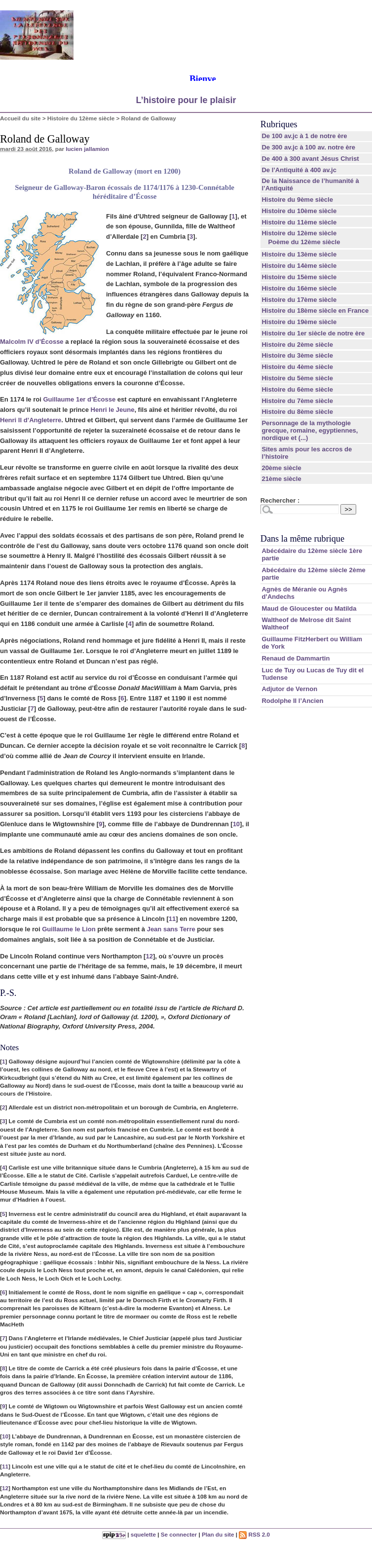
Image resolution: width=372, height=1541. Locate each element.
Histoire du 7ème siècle (297, 400)
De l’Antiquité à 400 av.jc (298, 170)
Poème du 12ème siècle (304, 242)
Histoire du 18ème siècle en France (315, 310)
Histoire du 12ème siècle (80, 118)
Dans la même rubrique (302, 539)
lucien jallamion (87, 149)
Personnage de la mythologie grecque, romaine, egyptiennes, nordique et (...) (309, 430)
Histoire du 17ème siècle (298, 299)
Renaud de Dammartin (295, 658)
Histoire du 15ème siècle (298, 277)
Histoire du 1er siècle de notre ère (313, 333)
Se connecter (179, 1534)
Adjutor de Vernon (289, 689)
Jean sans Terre (171, 929)
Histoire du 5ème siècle (297, 378)
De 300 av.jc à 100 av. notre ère (308, 147)
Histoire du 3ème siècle (297, 355)
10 (236, 824)
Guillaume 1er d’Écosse (79, 399)
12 (149, 956)
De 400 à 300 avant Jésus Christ (310, 158)
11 (172, 918)
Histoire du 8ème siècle (297, 411)
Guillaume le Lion (68, 929)
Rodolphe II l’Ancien (292, 700)
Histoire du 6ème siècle (297, 389)
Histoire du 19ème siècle (298, 322)
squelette (143, 1534)
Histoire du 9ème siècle (297, 199)
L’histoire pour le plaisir (186, 100)
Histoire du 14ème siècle (298, 265)
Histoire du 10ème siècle (298, 211)
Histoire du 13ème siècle (298, 254)
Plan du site (218, 1534)
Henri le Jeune (113, 409)
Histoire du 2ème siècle (297, 344)
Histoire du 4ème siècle (297, 366)
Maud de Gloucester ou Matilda (308, 608)
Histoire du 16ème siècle (298, 288)
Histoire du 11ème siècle (298, 222)
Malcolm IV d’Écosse (32, 341)
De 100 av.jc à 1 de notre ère (304, 136)
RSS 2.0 (254, 1534)
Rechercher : (279, 500)
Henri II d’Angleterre (30, 420)
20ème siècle (281, 468)
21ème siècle (281, 478)
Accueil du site (20, 118)
